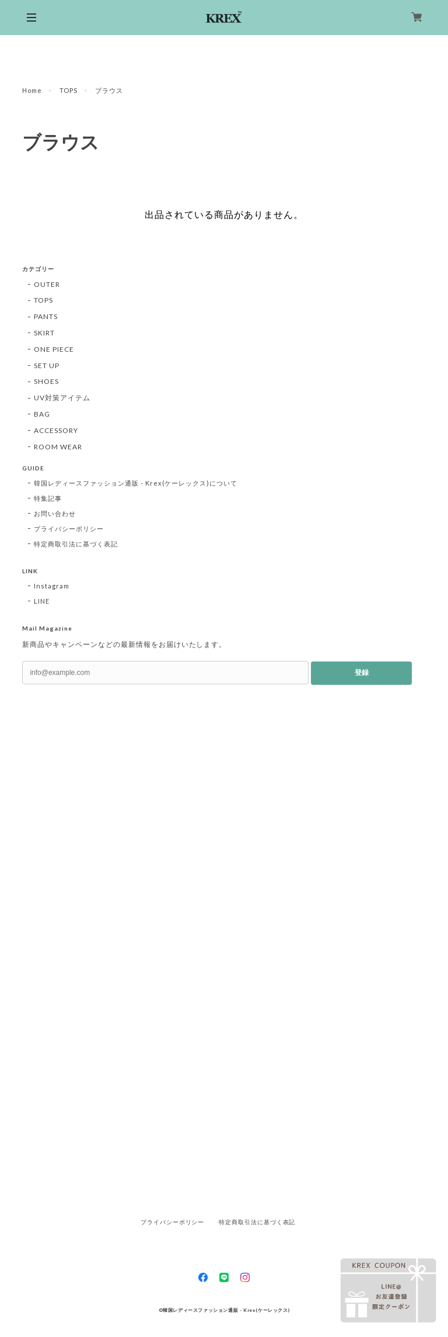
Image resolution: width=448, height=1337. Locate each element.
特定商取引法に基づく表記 (76, 544)
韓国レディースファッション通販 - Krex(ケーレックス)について (135, 483)
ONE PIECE (54, 349)
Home (32, 90)
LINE (42, 601)
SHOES (46, 381)
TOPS (69, 90)
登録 (362, 672)
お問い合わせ (55, 513)
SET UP (47, 365)
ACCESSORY (56, 430)
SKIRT (44, 332)
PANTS (46, 316)
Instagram (51, 586)
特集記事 (48, 498)
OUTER (47, 284)
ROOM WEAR (58, 446)
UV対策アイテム (62, 397)
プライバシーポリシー (69, 528)
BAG (42, 414)
